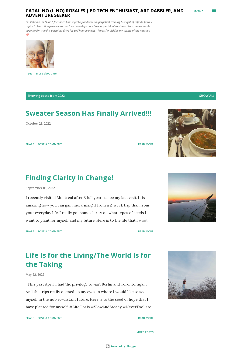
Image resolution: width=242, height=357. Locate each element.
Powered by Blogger (121, 346)
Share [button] (30, 144)
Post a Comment (50, 144)
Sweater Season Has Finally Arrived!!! (88, 113)
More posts (145, 332)
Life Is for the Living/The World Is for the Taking (88, 260)
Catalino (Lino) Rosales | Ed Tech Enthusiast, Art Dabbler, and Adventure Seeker (105, 12)
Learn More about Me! (42, 73)
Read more (146, 144)
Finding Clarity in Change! (69, 177)
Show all (206, 96)
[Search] (198, 10)
